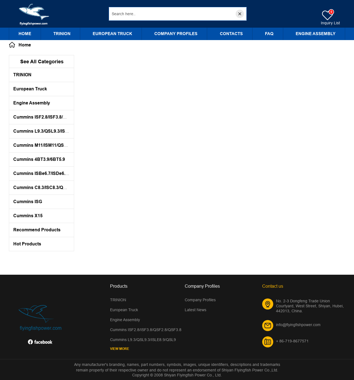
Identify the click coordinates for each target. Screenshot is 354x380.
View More (119, 349)
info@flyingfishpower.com (298, 325)
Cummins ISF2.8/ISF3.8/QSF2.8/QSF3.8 (53, 117)
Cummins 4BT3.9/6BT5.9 (39, 159)
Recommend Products (37, 229)
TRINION (62, 33)
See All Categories (42, 61)
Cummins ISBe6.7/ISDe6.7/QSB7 (47, 173)
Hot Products (27, 244)
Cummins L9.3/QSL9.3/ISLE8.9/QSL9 (51, 131)
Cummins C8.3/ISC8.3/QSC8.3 (44, 187)
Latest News (195, 310)
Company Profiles (175, 33)
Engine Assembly (315, 33)
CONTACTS (231, 33)
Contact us (272, 286)
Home (25, 33)
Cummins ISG (27, 201)
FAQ (269, 33)
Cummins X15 (28, 215)
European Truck (112, 33)
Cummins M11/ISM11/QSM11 (42, 145)
